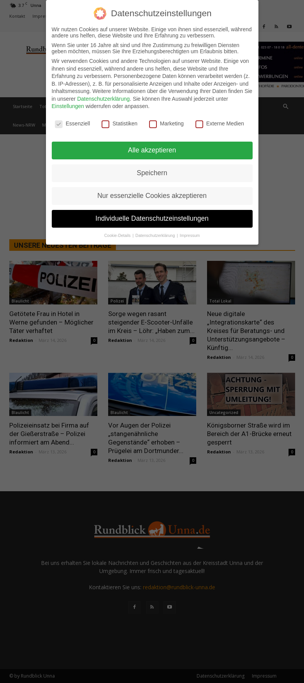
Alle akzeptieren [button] (152, 150)
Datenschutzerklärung (103, 99)
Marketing (166, 123)
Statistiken (120, 123)
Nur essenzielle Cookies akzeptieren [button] (152, 195)
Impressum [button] (190, 235)
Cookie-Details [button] (118, 235)
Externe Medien (219, 123)
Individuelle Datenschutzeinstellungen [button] (152, 218)
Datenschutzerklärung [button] (156, 235)
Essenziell (72, 123)
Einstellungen (68, 106)
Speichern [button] (152, 173)
